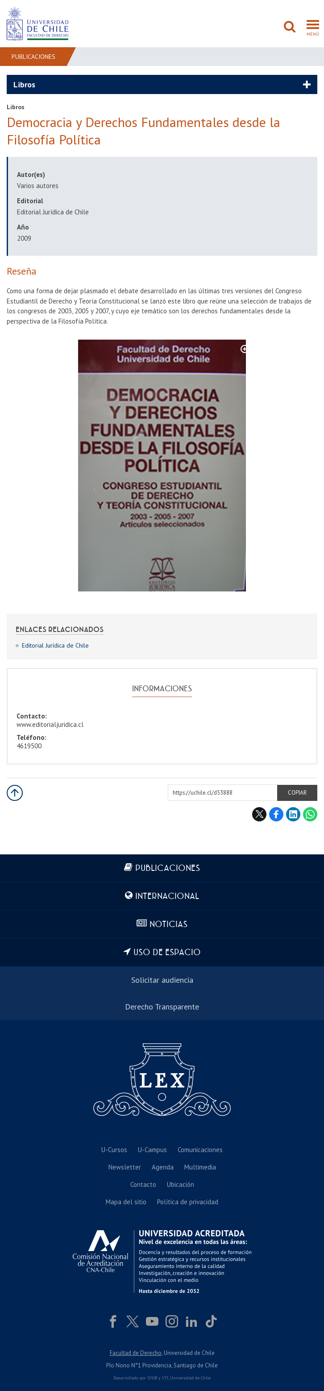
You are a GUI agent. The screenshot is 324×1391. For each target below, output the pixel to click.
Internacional (167, 896)
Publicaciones (33, 57)
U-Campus (152, 1149)
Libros (24, 84)
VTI (165, 1378)
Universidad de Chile (190, 1378)
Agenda (163, 1167)
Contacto (143, 1184)
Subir (15, 793)
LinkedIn (293, 814)
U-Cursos (114, 1149)
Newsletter (124, 1167)
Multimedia (200, 1167)
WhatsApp (310, 814)
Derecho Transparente (162, 1006)
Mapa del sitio (126, 1202)
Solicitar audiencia (162, 980)
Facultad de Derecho (136, 1353)
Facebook (276, 814)
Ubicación (180, 1184)
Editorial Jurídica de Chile (55, 645)
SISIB (152, 1378)
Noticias (168, 924)
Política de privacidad (187, 1202)
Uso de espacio (167, 952)
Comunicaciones (200, 1149)
